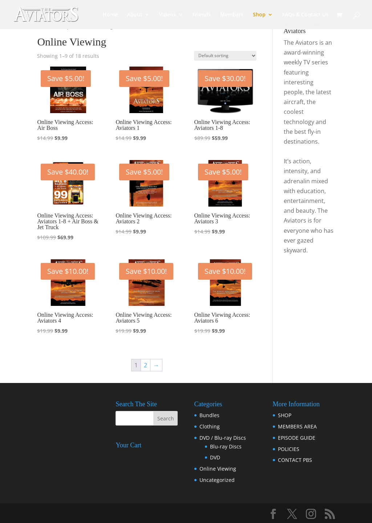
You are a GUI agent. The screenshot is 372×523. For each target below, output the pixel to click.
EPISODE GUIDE (296, 437)
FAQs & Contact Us (305, 15)
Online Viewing (217, 468)
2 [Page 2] (145, 365)
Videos (167, 15)
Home (110, 15)
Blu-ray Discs (226, 446)
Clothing (209, 426)
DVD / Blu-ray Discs (222, 437)
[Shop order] (225, 56)
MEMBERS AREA (297, 426)
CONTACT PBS (295, 459)
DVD (215, 457)
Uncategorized (217, 479)
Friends (202, 15)
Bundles (209, 415)
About (134, 15)
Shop (259, 15)
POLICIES (288, 449)
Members (231, 15)
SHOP (284, 415)
